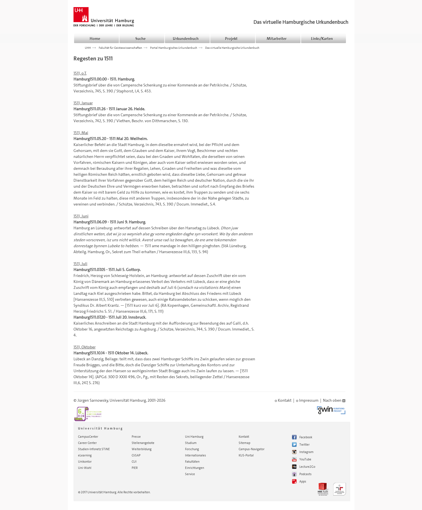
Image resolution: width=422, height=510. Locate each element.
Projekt (231, 38)
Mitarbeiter (277, 38)
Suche (140, 38)
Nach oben (334, 400)
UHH (88, 48)
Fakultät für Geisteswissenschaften (120, 48)
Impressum (307, 400)
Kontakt (283, 400)
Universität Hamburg (128, 400)
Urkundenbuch (186, 38)
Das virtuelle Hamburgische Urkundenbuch (300, 22)
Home (95, 38)
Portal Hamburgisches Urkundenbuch (173, 48)
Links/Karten (322, 38)
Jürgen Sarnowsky (92, 400)
